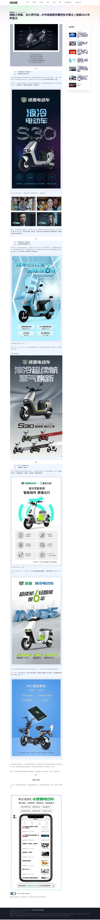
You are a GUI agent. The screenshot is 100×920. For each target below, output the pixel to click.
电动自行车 (78, 2)
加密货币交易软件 (40, 910)
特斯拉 (34, 2)
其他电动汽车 (68, 2)
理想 (60, 2)
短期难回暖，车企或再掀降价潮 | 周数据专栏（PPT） (82, 61)
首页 (27, 2)
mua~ (78, 86)
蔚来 (48, 2)
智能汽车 (34, 910)
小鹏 (54, 2)
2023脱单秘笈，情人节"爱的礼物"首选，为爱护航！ (82, 44)
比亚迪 (41, 2)
